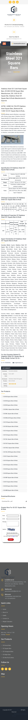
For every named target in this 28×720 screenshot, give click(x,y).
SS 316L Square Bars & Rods (10, 439)
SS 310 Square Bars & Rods (10, 422)
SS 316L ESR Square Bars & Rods (11, 452)
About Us (5, 612)
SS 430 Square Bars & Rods (10, 473)
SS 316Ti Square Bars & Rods (10, 443)
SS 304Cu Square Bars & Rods (11, 409)
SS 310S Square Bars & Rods (10, 426)
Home (9, 72)
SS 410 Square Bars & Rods (10, 460)
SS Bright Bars (7, 654)
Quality (4, 615)
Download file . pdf (14, 501)
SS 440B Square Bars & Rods (10, 490)
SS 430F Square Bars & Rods (10, 477)
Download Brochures (18, 44)
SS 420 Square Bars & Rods (10, 469)
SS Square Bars (7, 648)
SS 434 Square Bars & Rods (10, 486)
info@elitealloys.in (18, 362)
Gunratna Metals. (16, 710)
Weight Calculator (7, 621)
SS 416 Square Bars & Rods (10, 465)
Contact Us (6, 618)
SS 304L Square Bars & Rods (10, 413)
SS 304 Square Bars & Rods (10, 405)
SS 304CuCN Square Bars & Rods (11, 418)
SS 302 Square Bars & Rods (10, 396)
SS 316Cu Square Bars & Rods (11, 448)
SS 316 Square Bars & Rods (10, 435)
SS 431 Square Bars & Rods (10, 482)
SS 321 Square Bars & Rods (10, 456)
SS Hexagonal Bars (8, 651)
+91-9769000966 (6, 362)
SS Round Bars (7, 645)
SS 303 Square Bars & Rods (10, 401)
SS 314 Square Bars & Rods (10, 431)
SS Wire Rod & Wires (8, 657)
